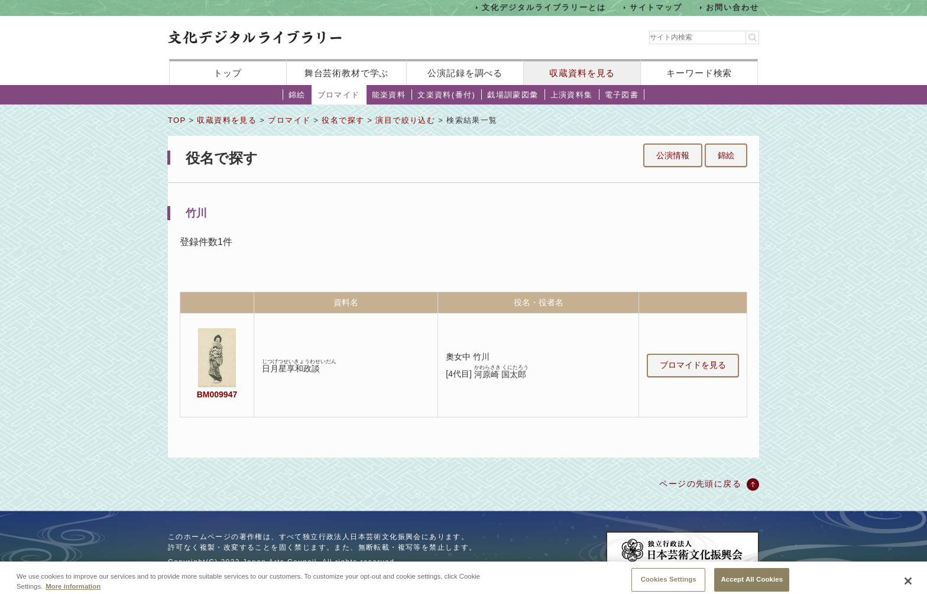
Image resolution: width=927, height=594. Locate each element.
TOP (177, 120)
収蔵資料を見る (582, 73)
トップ (227, 73)
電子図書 (622, 94)
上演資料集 (571, 94)
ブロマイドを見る (693, 365)
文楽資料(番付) (446, 94)
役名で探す (343, 120)
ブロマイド (338, 94)
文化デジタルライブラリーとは (543, 7)
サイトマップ (656, 7)
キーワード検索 (699, 73)
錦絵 (297, 94)
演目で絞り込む (405, 120)
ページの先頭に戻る (700, 483)
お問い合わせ (732, 7)
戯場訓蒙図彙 (512, 94)
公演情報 (672, 155)
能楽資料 (389, 94)
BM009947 (217, 394)
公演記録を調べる (465, 73)
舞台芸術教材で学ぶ (346, 73)
